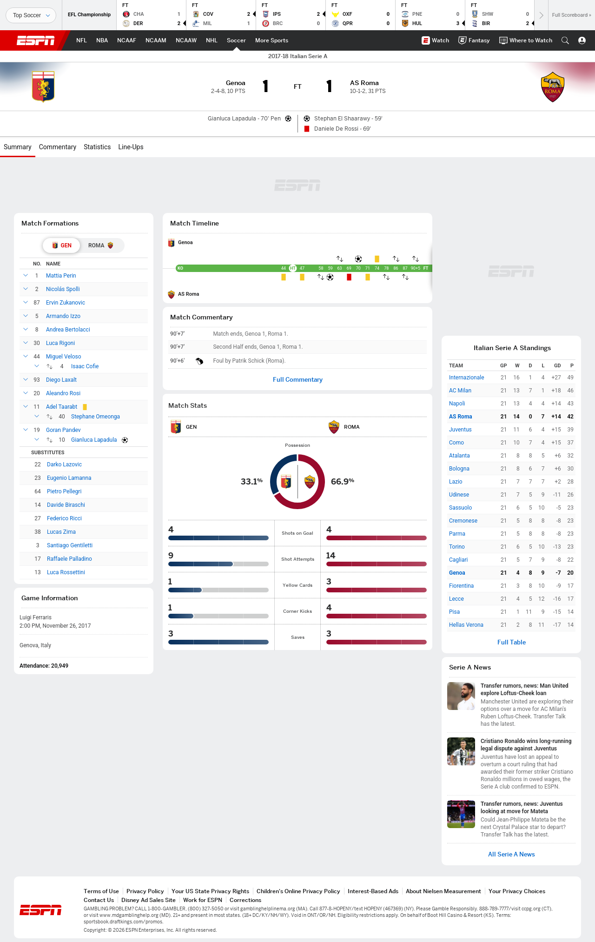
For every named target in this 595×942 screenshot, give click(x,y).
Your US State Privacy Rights (210, 891)
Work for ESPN (202, 899)
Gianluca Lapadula (94, 440)
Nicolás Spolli (63, 289)
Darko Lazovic (64, 464)
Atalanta (459, 455)
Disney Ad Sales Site (148, 899)
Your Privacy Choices (517, 891)
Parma (457, 534)
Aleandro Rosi (63, 393)
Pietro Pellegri (64, 491)
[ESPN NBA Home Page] (102, 40)
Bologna (459, 468)
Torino (457, 547)
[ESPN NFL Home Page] (81, 40)
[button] (565, 40)
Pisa (454, 612)
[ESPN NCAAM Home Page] (155, 40)
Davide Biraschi (66, 505)
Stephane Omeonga (95, 416)
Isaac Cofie (85, 366)
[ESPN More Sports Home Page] (271, 40)
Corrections (245, 899)
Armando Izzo (63, 316)
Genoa (185, 242)
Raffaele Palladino (69, 559)
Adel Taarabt (61, 407)
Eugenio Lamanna (69, 478)
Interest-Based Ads (373, 891)
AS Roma (188, 294)
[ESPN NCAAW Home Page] (186, 40)
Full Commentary (298, 379)
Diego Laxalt (61, 380)
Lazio (456, 481)
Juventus (460, 429)
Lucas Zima (61, 532)
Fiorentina (461, 586)
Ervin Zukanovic (65, 302)
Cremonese (463, 520)
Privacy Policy (145, 891)
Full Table (511, 642)
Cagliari (458, 560)
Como (456, 442)
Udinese (459, 494)
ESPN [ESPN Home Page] (36, 40)
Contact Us (99, 899)
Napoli (457, 403)
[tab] (61, 245)
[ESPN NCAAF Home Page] (126, 40)
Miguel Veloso (63, 356)
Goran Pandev (63, 430)
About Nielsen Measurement (443, 891)
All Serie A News (511, 854)
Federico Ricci (64, 518)
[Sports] (31, 15)
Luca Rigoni (60, 343)
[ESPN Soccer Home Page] (236, 40)
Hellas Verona (466, 625)
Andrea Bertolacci (68, 329)
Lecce (456, 599)
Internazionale (466, 377)
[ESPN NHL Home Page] (212, 40)
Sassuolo (460, 507)
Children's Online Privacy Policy (298, 891)
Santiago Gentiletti (70, 545)
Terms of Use (101, 891)
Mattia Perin (61, 275)
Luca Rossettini (66, 572)
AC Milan (460, 390)
